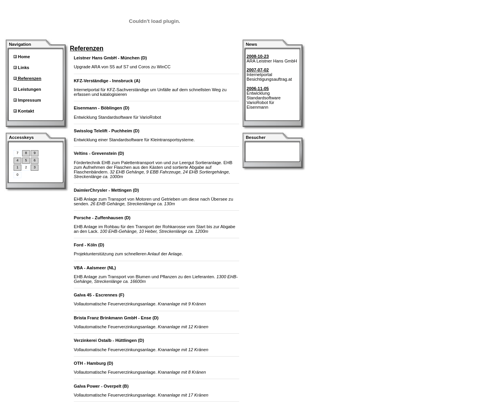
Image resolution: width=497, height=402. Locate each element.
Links (23, 67)
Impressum (29, 100)
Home (23, 56)
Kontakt (25, 111)
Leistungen (29, 89)
